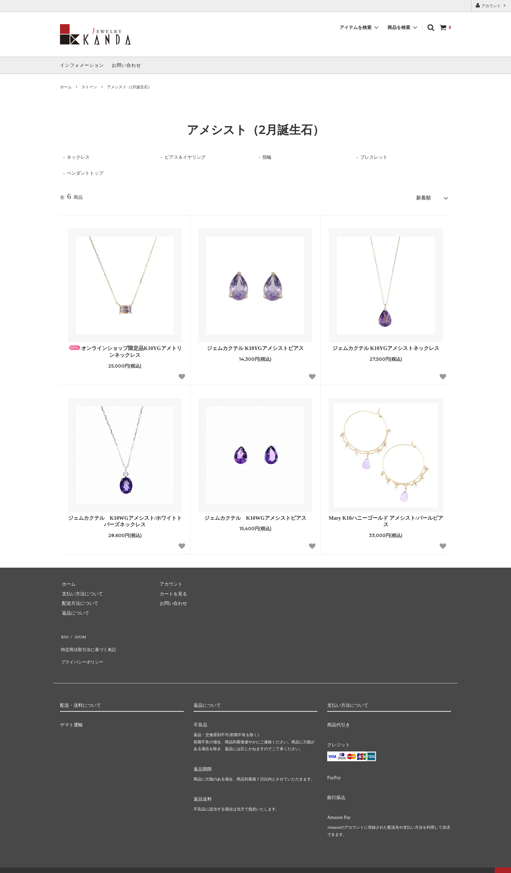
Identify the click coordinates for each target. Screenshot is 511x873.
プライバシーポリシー (83, 652)
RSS (64, 634)
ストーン (89, 87)
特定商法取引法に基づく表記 (89, 643)
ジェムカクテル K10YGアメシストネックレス (385, 346)
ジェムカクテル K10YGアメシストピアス (255, 346)
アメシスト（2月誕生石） (129, 87)
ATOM (77, 634)
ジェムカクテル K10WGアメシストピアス (255, 516)
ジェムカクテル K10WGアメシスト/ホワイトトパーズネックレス (125, 519)
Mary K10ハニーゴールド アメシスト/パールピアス (385, 519)
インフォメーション (82, 65)
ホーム (66, 87)
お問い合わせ (126, 65)
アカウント (491, 5)
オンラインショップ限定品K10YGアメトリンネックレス (125, 350)
